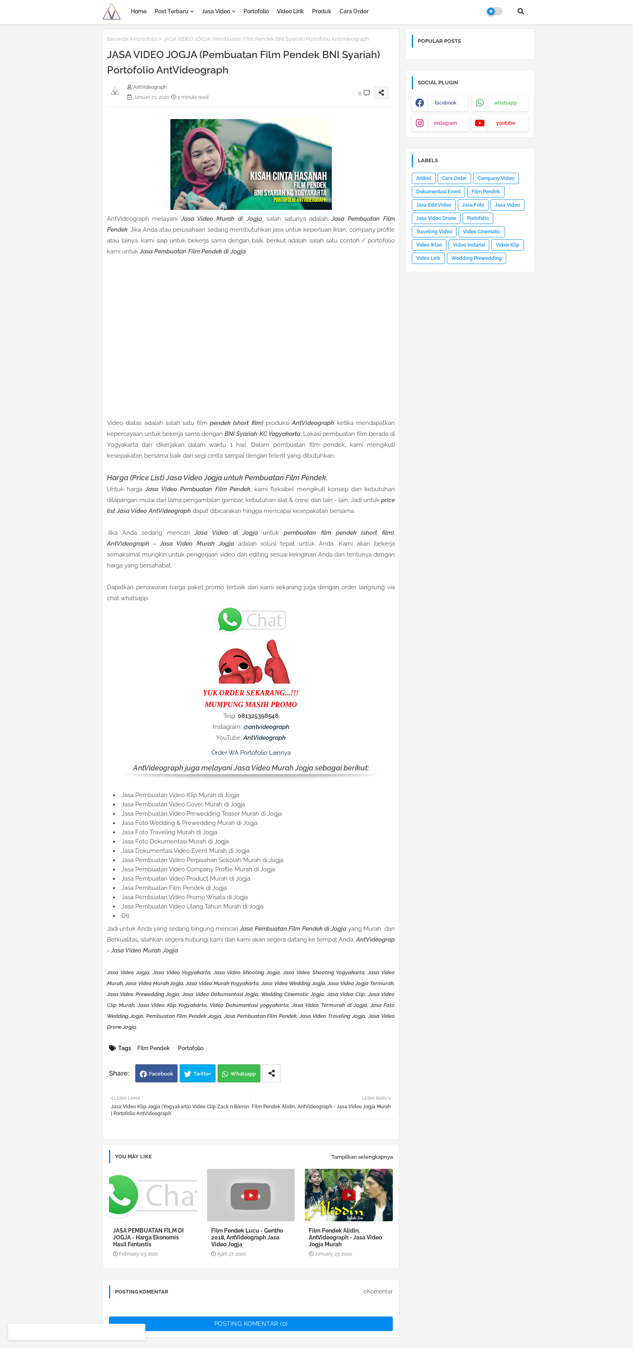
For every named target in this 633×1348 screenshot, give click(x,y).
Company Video (496, 178)
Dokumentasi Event (438, 192)
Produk (321, 11)
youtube (505, 123)
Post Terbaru (172, 11)
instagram (445, 123)
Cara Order (354, 11)
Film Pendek (153, 1048)
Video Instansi (469, 245)
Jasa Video (216, 11)
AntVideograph (264, 737)
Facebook (161, 1074)
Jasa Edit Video (433, 205)
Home (139, 11)
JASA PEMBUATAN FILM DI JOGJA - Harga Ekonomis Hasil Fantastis (148, 1237)
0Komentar (378, 1291)
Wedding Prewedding (476, 258)
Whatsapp (243, 1074)
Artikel (423, 178)
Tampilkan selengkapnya (362, 1157)
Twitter (202, 1074)
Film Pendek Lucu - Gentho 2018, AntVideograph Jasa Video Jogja (247, 1237)
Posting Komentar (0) (251, 1323)
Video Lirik (290, 11)
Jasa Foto (473, 205)
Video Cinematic (482, 231)
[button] (521, 11)
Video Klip (508, 245)
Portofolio (256, 11)
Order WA (225, 752)
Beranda (117, 39)
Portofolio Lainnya (265, 752)
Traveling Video (434, 231)
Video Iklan (429, 245)
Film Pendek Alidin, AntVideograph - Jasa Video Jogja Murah (345, 1237)
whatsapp (505, 103)
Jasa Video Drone (436, 218)
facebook (446, 103)
